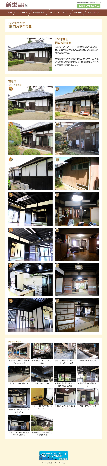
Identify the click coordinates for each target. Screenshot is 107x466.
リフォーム (22, 12)
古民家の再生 (39, 12)
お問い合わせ (93, 12)
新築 (10, 12)
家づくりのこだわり (59, 12)
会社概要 (78, 12)
